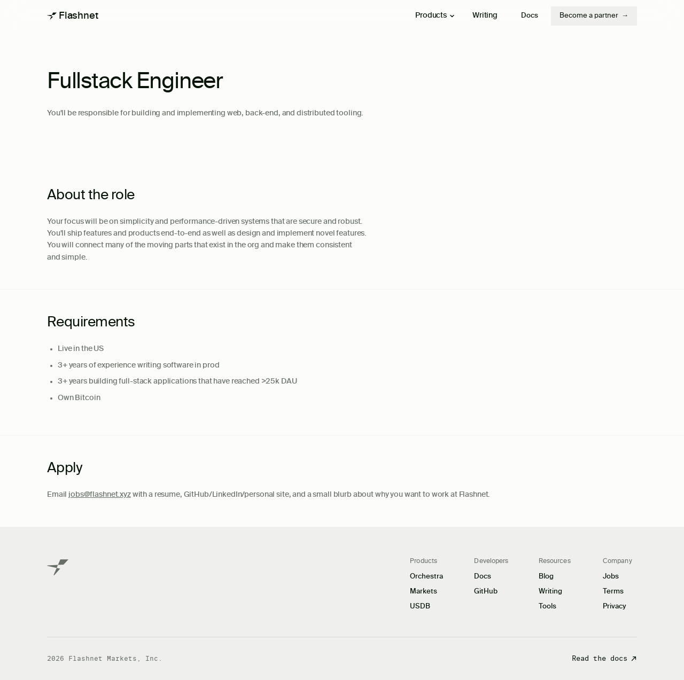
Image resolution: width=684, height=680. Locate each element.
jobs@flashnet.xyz (99, 494)
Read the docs (604, 658)
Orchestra (426, 576)
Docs (529, 15)
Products (435, 15)
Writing (485, 15)
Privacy (614, 606)
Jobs (611, 576)
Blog (546, 576)
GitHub (486, 591)
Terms (613, 591)
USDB (420, 606)
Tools (547, 606)
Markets (423, 591)
